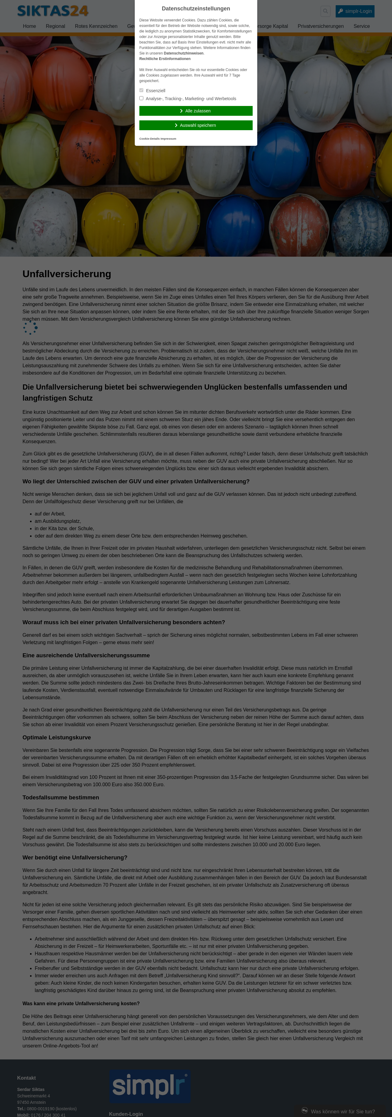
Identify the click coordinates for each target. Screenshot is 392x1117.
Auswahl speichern (198, 125)
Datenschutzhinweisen (183, 53)
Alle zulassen (198, 110)
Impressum (168, 138)
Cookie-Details (149, 138)
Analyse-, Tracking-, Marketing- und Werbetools (187, 98)
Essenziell (152, 90)
